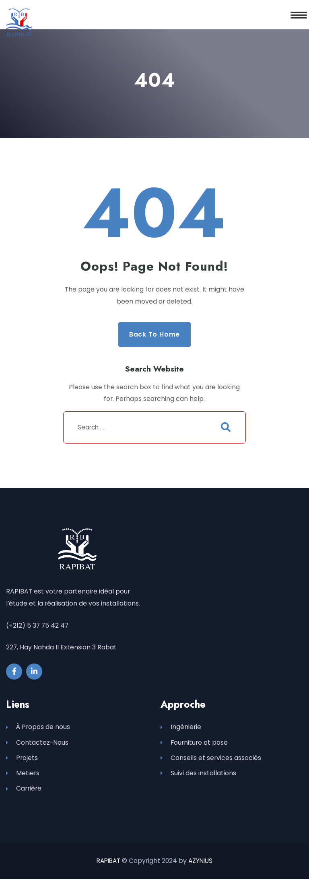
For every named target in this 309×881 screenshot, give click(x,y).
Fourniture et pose (194, 743)
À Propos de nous (38, 727)
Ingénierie (181, 727)
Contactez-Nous (37, 743)
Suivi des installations (198, 775)
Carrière (23, 791)
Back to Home (154, 334)
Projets (22, 759)
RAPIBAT (108, 862)
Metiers (22, 775)
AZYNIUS (201, 862)
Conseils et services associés (211, 759)
